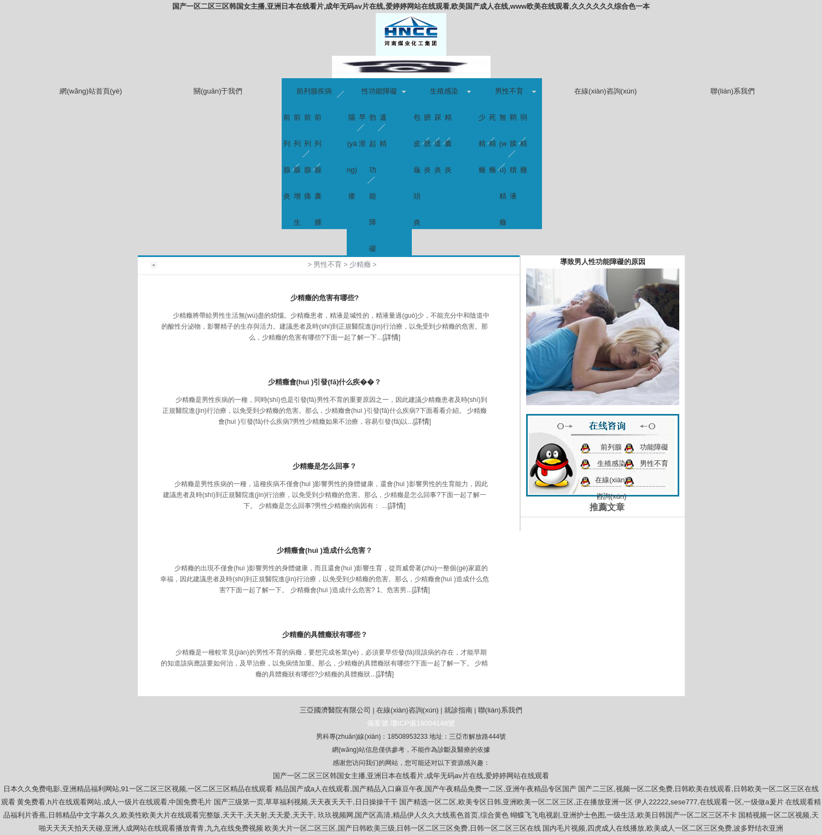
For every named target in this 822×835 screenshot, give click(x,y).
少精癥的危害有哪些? (324, 298)
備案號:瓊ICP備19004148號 (411, 723)
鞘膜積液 (513, 122)
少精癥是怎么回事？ (325, 466)
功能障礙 (654, 447)
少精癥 (482, 122)
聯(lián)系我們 (732, 91)
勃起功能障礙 (372, 122)
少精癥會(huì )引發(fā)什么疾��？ (325, 382)
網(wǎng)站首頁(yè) (91, 91)
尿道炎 (437, 122)
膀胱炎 (427, 122)
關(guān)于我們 (218, 91)
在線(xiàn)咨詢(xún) (605, 91)
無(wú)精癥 (503, 122)
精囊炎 (448, 122)
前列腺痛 (307, 122)
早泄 (362, 122)
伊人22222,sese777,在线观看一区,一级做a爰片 (708, 802)
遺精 (383, 122)
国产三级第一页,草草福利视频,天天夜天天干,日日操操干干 (306, 802)
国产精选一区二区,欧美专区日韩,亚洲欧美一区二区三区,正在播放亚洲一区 (516, 802)
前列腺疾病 (314, 91)
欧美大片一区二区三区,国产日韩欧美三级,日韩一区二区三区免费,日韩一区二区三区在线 (403, 828)
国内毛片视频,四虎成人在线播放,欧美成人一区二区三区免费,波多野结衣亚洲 (663, 828)
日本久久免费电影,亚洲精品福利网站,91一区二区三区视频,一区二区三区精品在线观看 (138, 789)
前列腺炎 (286, 122)
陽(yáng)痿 (352, 122)
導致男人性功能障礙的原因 (602, 262)
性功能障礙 (379, 91)
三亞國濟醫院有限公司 (335, 710)
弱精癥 (523, 122)
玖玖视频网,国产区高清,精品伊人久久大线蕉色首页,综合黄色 (413, 815)
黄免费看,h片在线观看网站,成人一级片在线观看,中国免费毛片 (114, 802)
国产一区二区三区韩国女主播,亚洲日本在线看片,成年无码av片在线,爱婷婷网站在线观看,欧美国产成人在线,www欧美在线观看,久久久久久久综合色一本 (410, 6)
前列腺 (611, 447)
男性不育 (509, 91)
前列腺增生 (297, 122)
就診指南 (458, 710)
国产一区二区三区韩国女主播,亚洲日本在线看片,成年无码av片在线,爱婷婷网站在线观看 (411, 776)
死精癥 (492, 122)
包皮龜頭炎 (417, 122)
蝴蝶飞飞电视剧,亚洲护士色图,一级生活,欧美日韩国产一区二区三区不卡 (623, 815)
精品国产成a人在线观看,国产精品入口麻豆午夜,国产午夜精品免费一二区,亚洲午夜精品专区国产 (425, 789)
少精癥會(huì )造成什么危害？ (324, 550)
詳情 (391, 337)
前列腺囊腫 (318, 122)
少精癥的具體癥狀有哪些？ (325, 634)
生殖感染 (444, 91)
